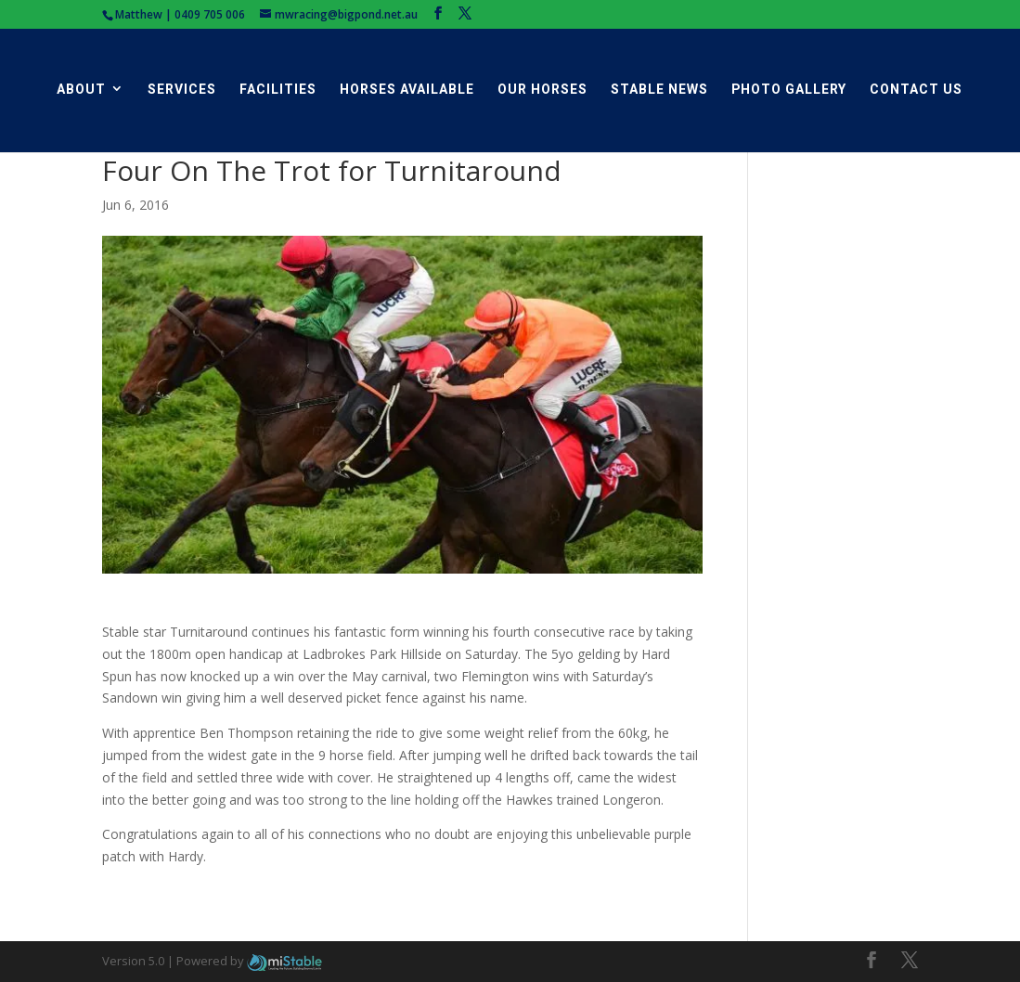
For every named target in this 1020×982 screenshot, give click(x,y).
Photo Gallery (788, 89)
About (81, 89)
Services (182, 89)
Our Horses (542, 89)
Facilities (277, 89)
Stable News (659, 89)
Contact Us (916, 89)
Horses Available (407, 89)
